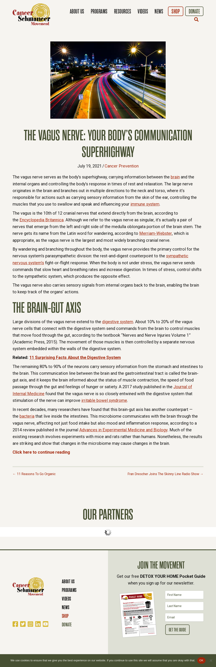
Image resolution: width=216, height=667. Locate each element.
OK (201, 660)
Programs (99, 11)
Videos (143, 11)
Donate (194, 11)
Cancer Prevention (122, 166)
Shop (176, 11)
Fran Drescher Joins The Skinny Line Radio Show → (165, 472)
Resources (122, 11)
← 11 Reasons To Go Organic (34, 472)
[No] (211, 660)
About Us (77, 11)
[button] (197, 19)
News (159, 11)
